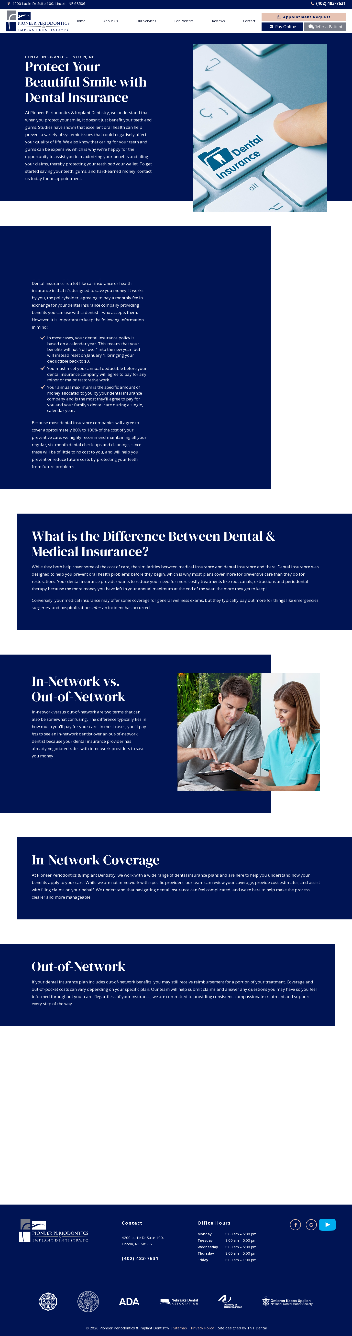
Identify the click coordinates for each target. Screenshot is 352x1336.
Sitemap (180, 1327)
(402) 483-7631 (327, 3)
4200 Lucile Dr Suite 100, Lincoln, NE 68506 (45, 3)
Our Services (146, 21)
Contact (249, 21)
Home (80, 21)
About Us (110, 21)
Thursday (206, 1253)
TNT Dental (257, 1327)
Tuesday (205, 1240)
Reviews (218, 21)
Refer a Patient (325, 26)
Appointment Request (304, 16)
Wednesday (208, 1246)
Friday (203, 1259)
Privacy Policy (202, 1327)
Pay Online (282, 26)
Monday (205, 1233)
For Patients (184, 21)
